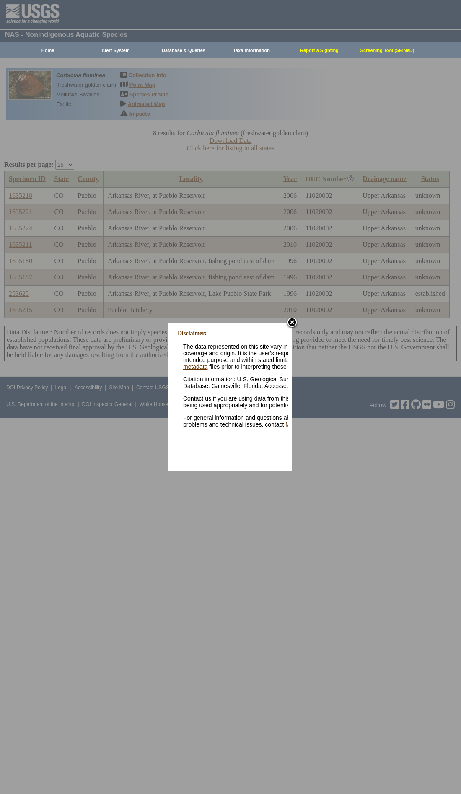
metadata (195, 366)
